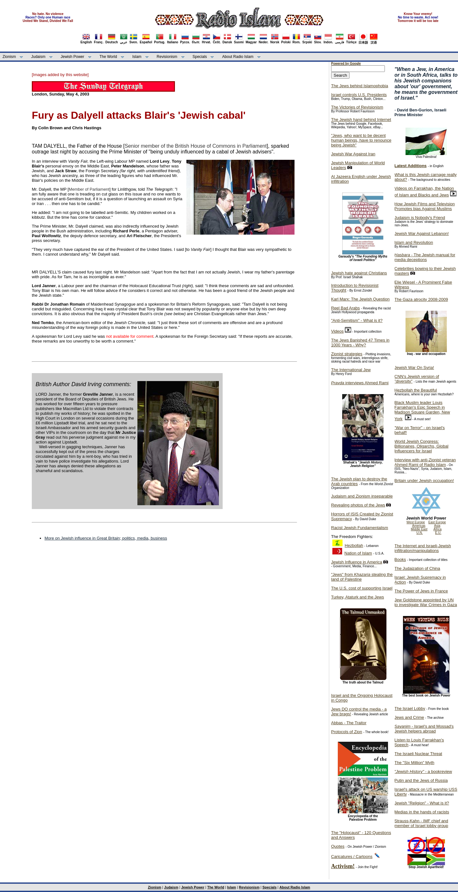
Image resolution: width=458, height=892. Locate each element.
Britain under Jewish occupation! (424, 480)
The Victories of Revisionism (357, 107)
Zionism (9, 56)
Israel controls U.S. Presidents (359, 94)
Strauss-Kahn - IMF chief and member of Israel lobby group (421, 823)
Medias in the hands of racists (421, 812)
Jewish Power (72, 56)
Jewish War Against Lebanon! (421, 233)
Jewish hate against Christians (359, 273)
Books (400, 559)
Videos (337, 331)
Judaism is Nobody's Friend (419, 217)
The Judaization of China (417, 568)
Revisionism (167, 56)
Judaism (38, 56)
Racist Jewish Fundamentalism (359, 527)
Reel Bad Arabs (345, 308)
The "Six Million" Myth (414, 762)
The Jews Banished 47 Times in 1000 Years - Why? (360, 342)
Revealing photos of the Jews (358, 505)
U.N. (419, 532)
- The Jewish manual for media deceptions (424, 257)
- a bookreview (423, 771)
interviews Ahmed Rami (360, 382)
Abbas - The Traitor (348, 722)
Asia (437, 525)
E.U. (438, 532)
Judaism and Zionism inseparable (362, 496)
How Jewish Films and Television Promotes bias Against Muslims (424, 206)
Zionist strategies (346, 353)
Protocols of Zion (346, 731)
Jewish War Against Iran (353, 154)
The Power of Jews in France (421, 591)
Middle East (419, 529)
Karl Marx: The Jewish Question (360, 299)
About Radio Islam (237, 56)
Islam (137, 56)
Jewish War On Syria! (414, 367)
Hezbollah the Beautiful (415, 390)
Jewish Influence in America (356, 562)
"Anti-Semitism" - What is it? (357, 320)
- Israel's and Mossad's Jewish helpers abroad (424, 728)
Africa (438, 529)
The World (108, 56)
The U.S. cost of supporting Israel (361, 588)
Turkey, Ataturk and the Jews (357, 597)
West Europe (415, 522)
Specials (199, 56)
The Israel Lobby (409, 708)
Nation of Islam (358, 553)
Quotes (337, 846)
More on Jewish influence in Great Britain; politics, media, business (106, 538)
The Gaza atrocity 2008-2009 (421, 299)
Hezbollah (354, 545)
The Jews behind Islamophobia (359, 85)
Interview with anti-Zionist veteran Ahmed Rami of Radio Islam (425, 462)
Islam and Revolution (413, 242)
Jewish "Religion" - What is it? (421, 803)
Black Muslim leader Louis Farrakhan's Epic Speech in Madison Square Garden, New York (422, 410)
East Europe (437, 522)
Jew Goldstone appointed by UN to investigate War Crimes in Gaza (425, 602)
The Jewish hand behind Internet (361, 119)
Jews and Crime (409, 717)
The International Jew (351, 369)
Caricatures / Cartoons (351, 856)
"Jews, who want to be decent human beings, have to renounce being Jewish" (361, 140)
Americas (419, 525)
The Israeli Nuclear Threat (418, 753)
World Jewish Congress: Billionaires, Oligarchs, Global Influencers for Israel (421, 446)
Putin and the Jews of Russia (421, 780)
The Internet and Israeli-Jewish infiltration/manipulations (422, 548)
